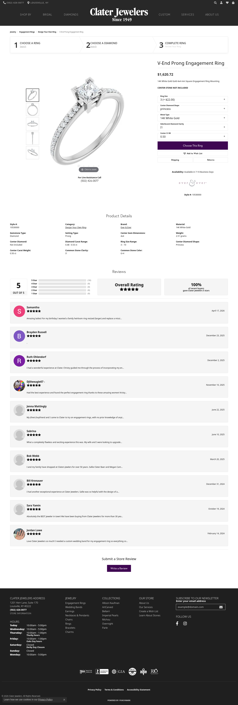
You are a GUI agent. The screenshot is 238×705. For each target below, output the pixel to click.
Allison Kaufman (111, 603)
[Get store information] (20, 613)
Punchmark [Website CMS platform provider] (124, 700)
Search (23, 46)
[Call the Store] (18, 609)
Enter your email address (191, 601)
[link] (13, 3)
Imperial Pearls (110, 615)
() (89, 280)
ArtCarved (107, 607)
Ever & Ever (126, 227)
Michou (106, 619)
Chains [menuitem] (69, 619)
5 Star (34, 280)
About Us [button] (212, 14)
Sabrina (31, 431)
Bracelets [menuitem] (70, 627)
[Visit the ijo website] (86, 671)
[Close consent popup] (64, 700)
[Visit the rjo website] (154, 671)
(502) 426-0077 (89, 180)
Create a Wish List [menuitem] (148, 611)
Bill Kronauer (35, 480)
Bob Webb (33, 455)
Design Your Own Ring (47, 32)
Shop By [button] (25, 14)
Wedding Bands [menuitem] (73, 607)
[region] (88, 123)
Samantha (33, 307)
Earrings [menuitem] (69, 611)
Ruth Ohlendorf (36, 357)
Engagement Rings (27, 32)
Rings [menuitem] (68, 623)
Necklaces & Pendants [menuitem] (77, 615)
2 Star (34, 290)
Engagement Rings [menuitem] (75, 603)
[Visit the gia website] (118, 671)
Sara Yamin (34, 505)
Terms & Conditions (114, 689)
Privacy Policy (94, 689)
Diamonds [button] (71, 14)
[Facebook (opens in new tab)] (177, 624)
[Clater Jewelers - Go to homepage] (119, 15)
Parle (105, 627)
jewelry (13, 32)
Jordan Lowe (34, 530)
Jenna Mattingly (37, 406)
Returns (210, 160)
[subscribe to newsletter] (221, 607)
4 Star (34, 283)
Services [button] (187, 14)
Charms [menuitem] (69, 631)
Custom (164, 14)
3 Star (34, 287)
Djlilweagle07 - (36, 381)
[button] (215, 3)
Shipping (175, 160)
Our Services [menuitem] (146, 607)
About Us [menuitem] (144, 603)
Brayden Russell (37, 332)
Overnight (107, 623)
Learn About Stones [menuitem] (149, 615)
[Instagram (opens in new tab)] (185, 624)
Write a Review (119, 568)
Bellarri (106, 611)
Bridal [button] (47, 14)
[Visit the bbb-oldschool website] (143, 671)
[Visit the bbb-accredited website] (102, 671)
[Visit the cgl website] (132, 671)
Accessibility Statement (138, 689)
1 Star (34, 293)
